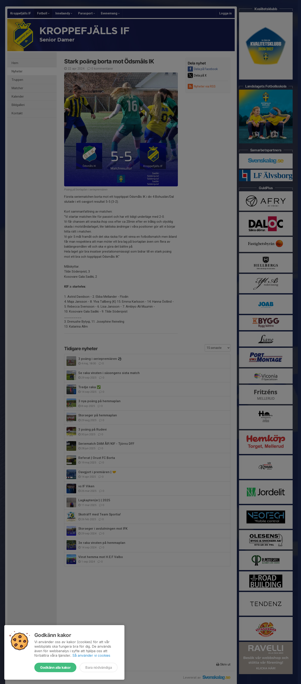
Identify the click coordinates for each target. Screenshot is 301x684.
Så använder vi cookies (91, 655)
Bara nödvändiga (98, 667)
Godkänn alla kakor (55, 667)
